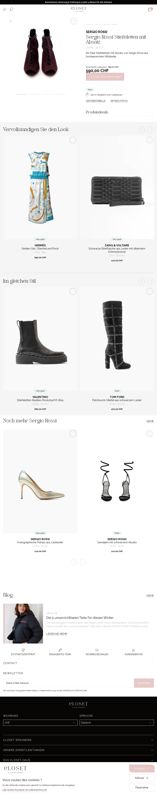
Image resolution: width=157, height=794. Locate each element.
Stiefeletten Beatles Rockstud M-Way (40, 400)
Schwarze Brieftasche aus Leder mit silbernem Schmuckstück (117, 250)
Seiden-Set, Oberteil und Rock (40, 248)
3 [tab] (47, 94)
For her (98, 24)
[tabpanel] (41, 51)
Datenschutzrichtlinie (75, 690)
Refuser (142, 778)
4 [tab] (60, 94)
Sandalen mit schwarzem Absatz (117, 542)
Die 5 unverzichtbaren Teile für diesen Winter (79, 618)
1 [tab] (21, 94)
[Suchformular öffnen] (11, 9)
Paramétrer (141, 787)
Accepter (142, 768)
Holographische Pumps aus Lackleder (40, 542)
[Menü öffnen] (4, 9)
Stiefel (114, 24)
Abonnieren (144, 682)
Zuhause (90, 24)
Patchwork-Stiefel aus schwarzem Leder (117, 400)
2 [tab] (34, 94)
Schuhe (107, 24)
